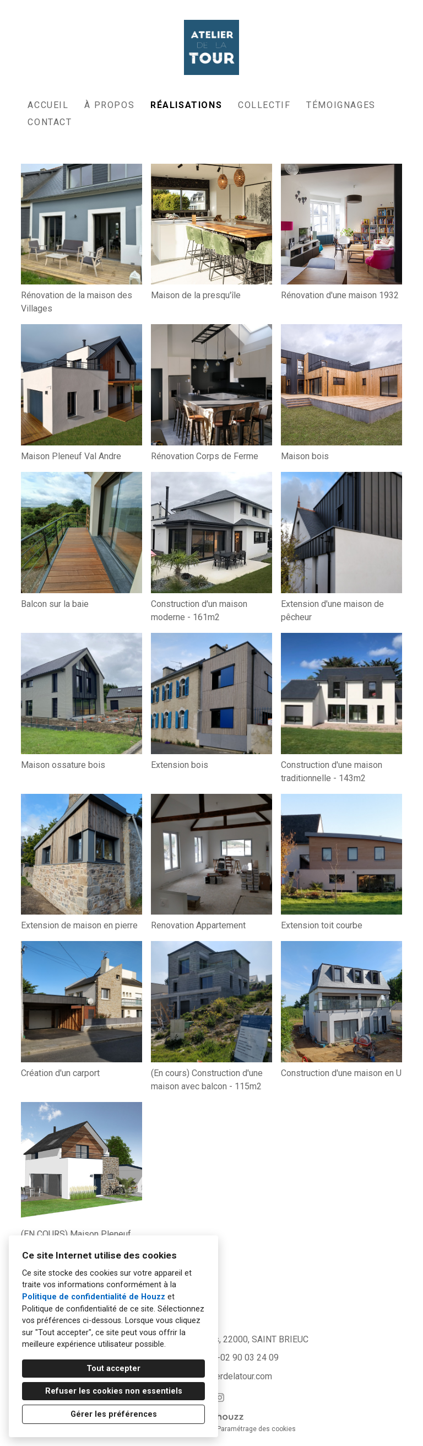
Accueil (48, 105)
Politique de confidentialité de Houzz (93, 1297)
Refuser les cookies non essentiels (113, 1391)
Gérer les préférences (113, 1414)
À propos (109, 105)
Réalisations (186, 105)
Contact (50, 122)
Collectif (264, 105)
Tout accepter (113, 1368)
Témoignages (341, 105)
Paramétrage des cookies (256, 1429)
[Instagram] (220, 1397)
